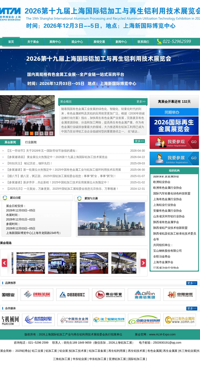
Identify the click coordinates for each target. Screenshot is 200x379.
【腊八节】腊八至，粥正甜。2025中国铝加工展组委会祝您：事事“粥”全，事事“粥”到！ (61, 176)
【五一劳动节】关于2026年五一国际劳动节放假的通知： (42, 150)
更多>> (141, 101)
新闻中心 (121, 41)
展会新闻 (10, 142)
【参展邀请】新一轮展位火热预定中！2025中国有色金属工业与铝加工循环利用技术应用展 (63, 169)
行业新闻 (31, 142)
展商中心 (55, 41)
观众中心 (77, 41)
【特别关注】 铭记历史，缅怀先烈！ (29, 163)
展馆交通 (99, 41)
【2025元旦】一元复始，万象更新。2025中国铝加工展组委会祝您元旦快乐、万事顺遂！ (62, 188)
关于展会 (33, 41)
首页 (11, 41)
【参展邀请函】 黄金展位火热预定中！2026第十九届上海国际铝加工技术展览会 (57, 157)
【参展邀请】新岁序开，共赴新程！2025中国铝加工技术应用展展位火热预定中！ (58, 182)
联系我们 (143, 41)
